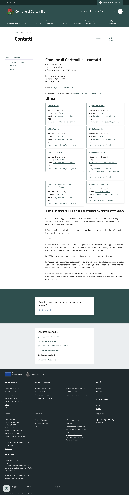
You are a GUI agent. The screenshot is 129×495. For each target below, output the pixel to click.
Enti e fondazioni (10, 395)
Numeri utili (8, 449)
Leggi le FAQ (70, 432)
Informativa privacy (72, 420)
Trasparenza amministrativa (90, 22)
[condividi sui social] (96, 38)
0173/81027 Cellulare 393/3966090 (103, 162)
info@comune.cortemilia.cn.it (62, 87)
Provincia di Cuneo (41, 423)
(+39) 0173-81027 (17, 430)
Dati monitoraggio (11, 486)
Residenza (77, 23)
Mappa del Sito (60, 486)
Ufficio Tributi (53, 105)
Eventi (98, 408)
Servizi (38, 23)
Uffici (6, 408)
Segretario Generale (96, 105)
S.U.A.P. (37, 426)
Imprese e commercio (73, 391)
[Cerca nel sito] (119, 11)
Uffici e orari (9, 445)
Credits (43, 486)
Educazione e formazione (43, 398)
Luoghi (98, 405)
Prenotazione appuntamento (75, 437)
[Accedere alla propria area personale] (110, 2)
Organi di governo (11, 398)
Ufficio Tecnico (53, 129)
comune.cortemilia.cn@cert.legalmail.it (87, 93)
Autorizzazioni (40, 391)
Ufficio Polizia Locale (97, 152)
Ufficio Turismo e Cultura (98, 184)
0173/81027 (60, 113)
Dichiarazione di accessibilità (75, 426)
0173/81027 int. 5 (102, 191)
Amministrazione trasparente (76, 429)
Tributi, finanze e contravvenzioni (77, 395)
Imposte (66, 23)
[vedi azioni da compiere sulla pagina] (109, 39)
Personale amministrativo (13, 401)
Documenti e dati (10, 391)
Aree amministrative (12, 388)
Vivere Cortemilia (50, 22)
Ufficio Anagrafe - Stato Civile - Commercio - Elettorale (60, 186)
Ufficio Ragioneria (55, 152)
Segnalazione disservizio (74, 434)
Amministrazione (13, 23)
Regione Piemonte (11, 2)
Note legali (69, 423)
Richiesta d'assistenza (73, 440)
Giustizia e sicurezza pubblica (75, 388)
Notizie (98, 388)
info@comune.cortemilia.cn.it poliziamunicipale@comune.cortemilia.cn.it (105, 170)
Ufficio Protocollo (96, 129)
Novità (27, 23)
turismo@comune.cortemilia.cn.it (106, 194)
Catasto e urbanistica (42, 395)
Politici (7, 405)
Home (17, 32)
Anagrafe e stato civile (43, 388)
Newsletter (100, 422)
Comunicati (100, 391)
